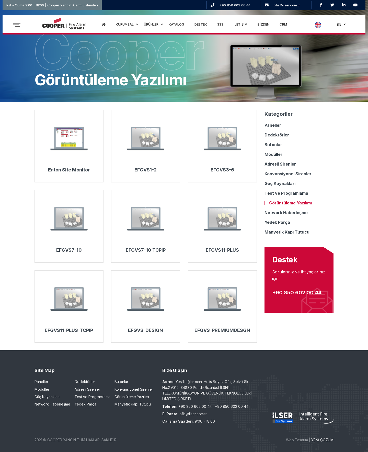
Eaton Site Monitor (69, 169)
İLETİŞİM (240, 24)
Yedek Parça (277, 222)
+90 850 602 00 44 (235, 5)
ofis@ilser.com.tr (287, 5)
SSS (220, 24)
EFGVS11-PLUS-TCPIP (69, 330)
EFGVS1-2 (145, 169)
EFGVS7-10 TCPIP (146, 250)
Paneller (272, 125)
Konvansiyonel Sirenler (288, 174)
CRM (283, 24)
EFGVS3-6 (222, 169)
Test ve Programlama (286, 193)
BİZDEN (263, 24)
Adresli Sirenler (280, 164)
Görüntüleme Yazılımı (290, 203)
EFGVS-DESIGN (145, 330)
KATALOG (176, 24)
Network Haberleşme (286, 213)
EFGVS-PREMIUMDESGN (222, 330)
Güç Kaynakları (279, 183)
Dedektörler (276, 135)
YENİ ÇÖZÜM (322, 440)
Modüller (273, 154)
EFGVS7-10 (69, 250)
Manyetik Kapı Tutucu (286, 232)
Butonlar (273, 145)
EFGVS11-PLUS (222, 250)
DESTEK (200, 24)
